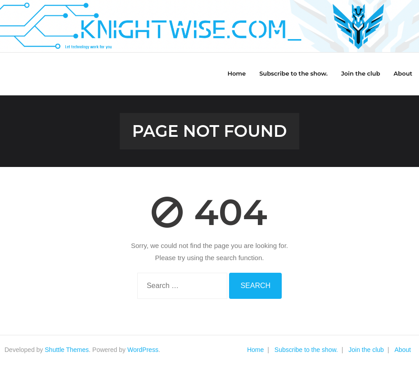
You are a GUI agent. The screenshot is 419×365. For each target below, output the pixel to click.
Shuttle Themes (67, 349)
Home (255, 349)
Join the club (366, 349)
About (402, 349)
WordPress (142, 349)
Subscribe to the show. (306, 349)
